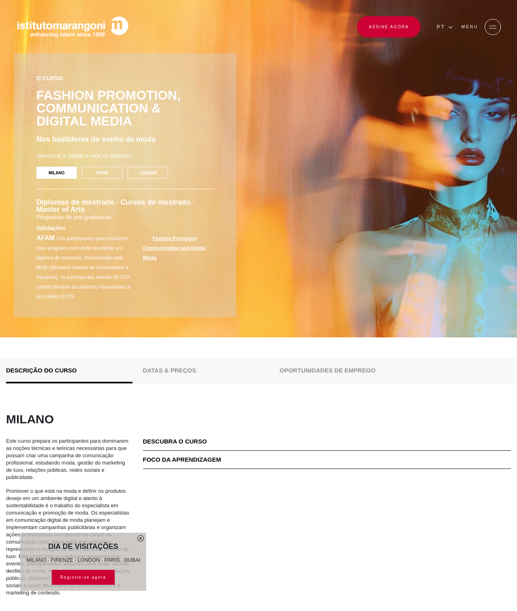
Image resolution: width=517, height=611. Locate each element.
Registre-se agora (83, 577)
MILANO (56, 173)
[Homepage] (72, 27)
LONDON (147, 173)
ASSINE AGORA (389, 27)
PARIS (102, 173)
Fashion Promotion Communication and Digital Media (174, 248)
